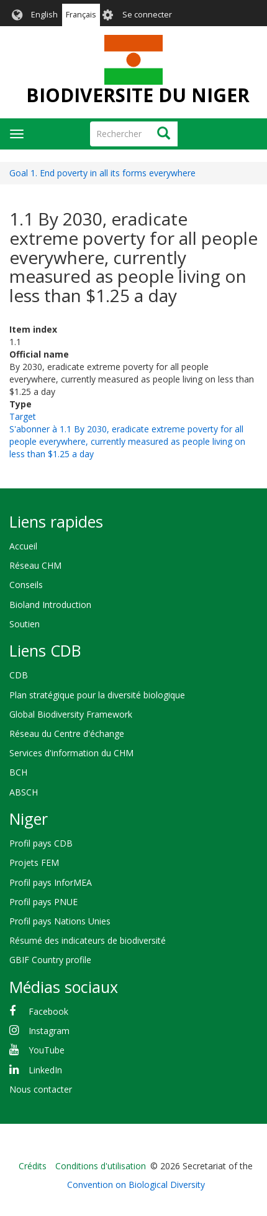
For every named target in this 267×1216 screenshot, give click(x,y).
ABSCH (23, 792)
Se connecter (147, 14)
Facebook (48, 1011)
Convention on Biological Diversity (136, 1184)
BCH (18, 772)
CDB (18, 675)
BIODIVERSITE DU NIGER (138, 95)
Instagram (49, 1031)
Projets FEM (34, 862)
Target (22, 416)
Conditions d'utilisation (100, 1166)
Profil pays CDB (41, 843)
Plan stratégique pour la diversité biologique (97, 695)
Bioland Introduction (50, 604)
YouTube (47, 1050)
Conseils (26, 585)
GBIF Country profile (50, 960)
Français (81, 14)
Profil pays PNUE (43, 902)
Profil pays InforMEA (50, 882)
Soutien (24, 624)
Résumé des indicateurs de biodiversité (87, 940)
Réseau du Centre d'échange (66, 733)
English (44, 14)
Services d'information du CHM (71, 753)
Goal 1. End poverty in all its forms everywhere (102, 173)
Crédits (33, 1166)
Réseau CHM (35, 565)
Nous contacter (40, 1089)
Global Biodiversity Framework (70, 714)
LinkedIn (45, 1070)
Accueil (23, 546)
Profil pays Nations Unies (60, 921)
